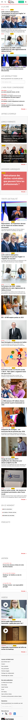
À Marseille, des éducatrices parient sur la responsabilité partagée (14, 158)
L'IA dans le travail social (9, 512)
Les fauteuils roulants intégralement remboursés (13, 101)
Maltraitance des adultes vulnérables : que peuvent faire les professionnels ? (14, 180)
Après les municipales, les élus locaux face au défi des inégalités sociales (14, 138)
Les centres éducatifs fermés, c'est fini (10, 92)
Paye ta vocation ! (7, 509)
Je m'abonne (21, 1)
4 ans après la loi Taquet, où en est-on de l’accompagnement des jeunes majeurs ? (11, 96)
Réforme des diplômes (8, 515)
